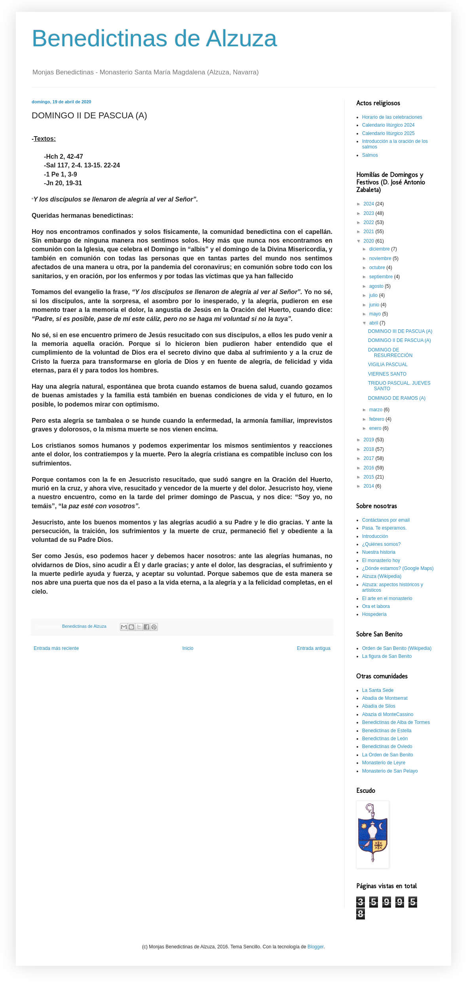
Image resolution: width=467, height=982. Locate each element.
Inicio (188, 648)
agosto (377, 286)
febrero (377, 419)
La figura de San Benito (387, 656)
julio (374, 295)
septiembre (381, 276)
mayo (375, 314)
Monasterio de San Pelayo (390, 771)
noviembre (381, 258)
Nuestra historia (378, 552)
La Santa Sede (377, 690)
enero (376, 428)
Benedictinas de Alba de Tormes (396, 722)
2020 (370, 241)
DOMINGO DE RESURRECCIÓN (390, 352)
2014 (370, 486)
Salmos (370, 155)
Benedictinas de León (385, 738)
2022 (370, 222)
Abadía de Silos (378, 706)
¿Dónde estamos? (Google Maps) (398, 568)
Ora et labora (376, 606)
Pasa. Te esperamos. (384, 528)
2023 (370, 213)
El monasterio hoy (381, 560)
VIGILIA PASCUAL (388, 364)
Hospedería (374, 614)
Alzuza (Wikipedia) (381, 576)
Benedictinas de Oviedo (387, 746)
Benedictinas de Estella (387, 730)
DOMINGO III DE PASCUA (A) (400, 331)
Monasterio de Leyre (383, 762)
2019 (370, 440)
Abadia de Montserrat (385, 698)
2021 (370, 231)
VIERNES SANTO (387, 374)
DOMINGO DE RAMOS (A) (396, 398)
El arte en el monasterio (387, 598)
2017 (370, 458)
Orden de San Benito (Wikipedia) (396, 648)
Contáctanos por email (386, 520)
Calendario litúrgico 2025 (388, 133)
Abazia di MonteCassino (387, 714)
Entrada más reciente (56, 648)
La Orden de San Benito (387, 755)
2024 (370, 204)
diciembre (380, 249)
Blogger (316, 947)
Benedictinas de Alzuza (154, 38)
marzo (376, 409)
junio (375, 305)
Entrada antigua (313, 648)
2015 (370, 477)
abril (374, 323)
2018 (370, 449)
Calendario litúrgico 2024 (388, 125)
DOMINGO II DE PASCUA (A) (399, 340)
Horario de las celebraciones (392, 117)
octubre (377, 267)
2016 (370, 468)
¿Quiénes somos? (381, 544)
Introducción (375, 536)
